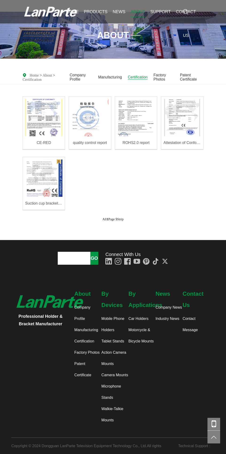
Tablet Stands (112, 341)
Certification (32, 79)
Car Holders (138, 319)
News (119, 11)
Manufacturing (110, 77)
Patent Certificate (188, 77)
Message (190, 330)
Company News (169, 307)
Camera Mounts (114, 375)
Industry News (167, 319)
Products (95, 11)
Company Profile (78, 77)
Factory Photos (159, 77)
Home (72, 11)
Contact (189, 319)
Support (160, 11)
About (137, 11)
